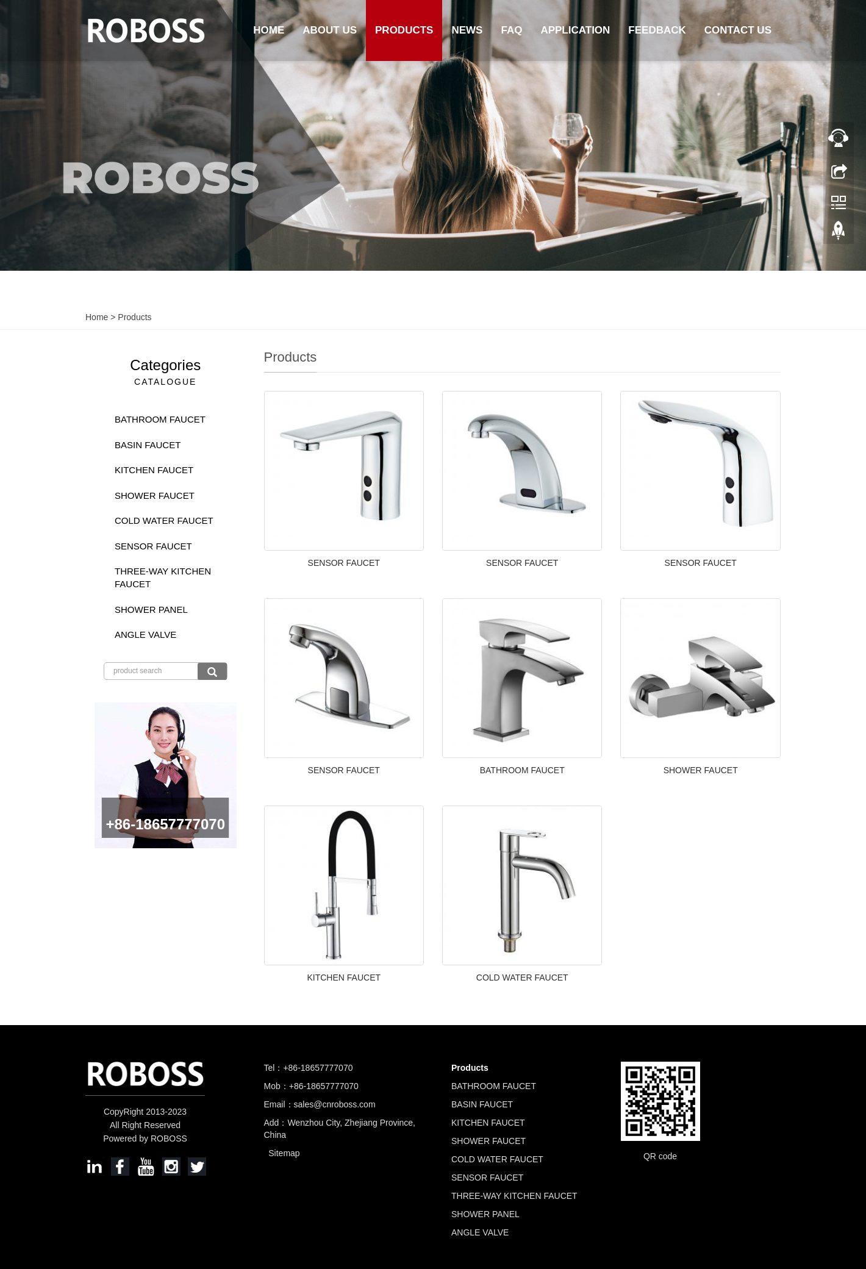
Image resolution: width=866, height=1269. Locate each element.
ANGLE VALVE (145, 634)
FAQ (511, 30)
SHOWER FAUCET (701, 770)
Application (575, 30)
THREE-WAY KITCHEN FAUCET (163, 577)
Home (268, 30)
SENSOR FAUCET (344, 563)
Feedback (656, 30)
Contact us (737, 30)
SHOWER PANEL (151, 609)
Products (404, 30)
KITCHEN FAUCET (344, 977)
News (466, 30)
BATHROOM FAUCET (522, 770)
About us (329, 30)
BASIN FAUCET (148, 445)
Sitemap (283, 1153)
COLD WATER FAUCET (522, 977)
